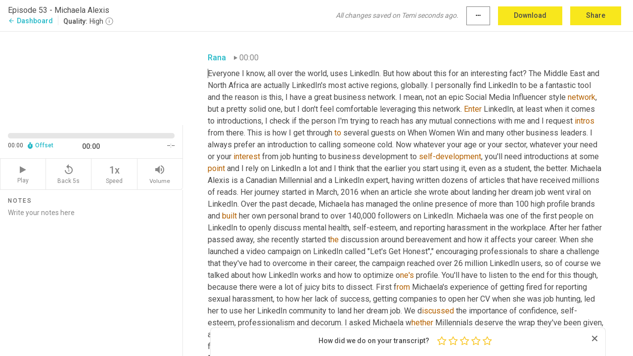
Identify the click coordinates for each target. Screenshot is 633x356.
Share (595, 15)
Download (530, 15)
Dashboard (30, 21)
